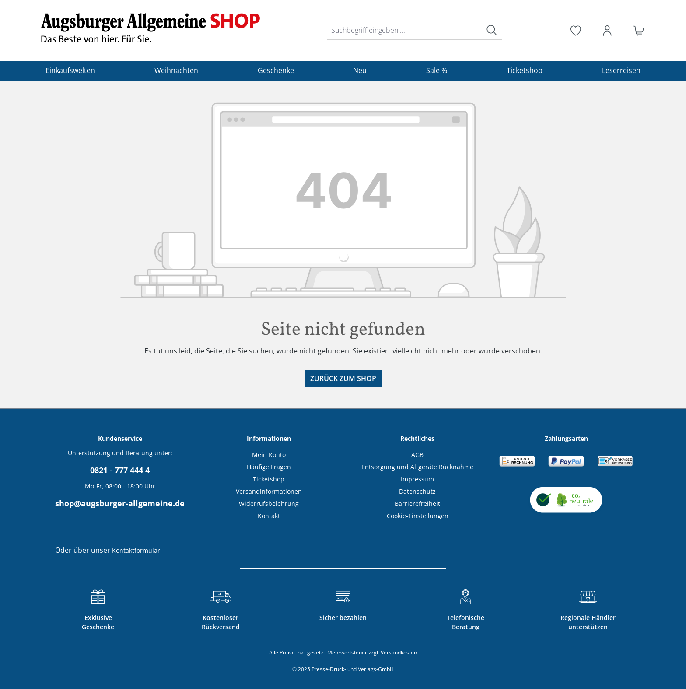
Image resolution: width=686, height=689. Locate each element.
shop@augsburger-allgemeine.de (120, 503)
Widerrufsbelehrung (269, 503)
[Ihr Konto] (607, 30)
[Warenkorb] (638, 30)
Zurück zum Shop (343, 378)
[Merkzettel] (575, 30)
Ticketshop (268, 479)
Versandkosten (399, 652)
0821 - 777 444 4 (120, 470)
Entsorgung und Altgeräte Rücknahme (417, 467)
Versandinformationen (269, 491)
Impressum (417, 479)
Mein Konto (269, 454)
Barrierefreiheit (417, 503)
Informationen (269, 438)
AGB (417, 454)
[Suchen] (491, 30)
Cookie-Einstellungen (417, 516)
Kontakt (269, 516)
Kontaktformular (136, 550)
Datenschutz (417, 491)
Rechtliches (417, 438)
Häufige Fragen (269, 467)
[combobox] (404, 30)
